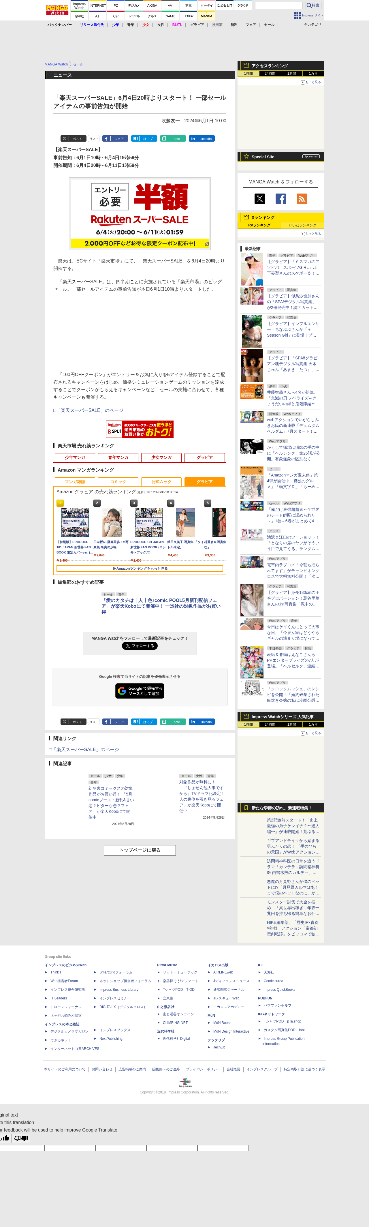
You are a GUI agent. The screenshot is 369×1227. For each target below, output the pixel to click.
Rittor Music (167, 965)
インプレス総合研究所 (67, 990)
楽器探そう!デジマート (180, 981)
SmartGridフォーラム (116, 972)
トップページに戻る (140, 850)
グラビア (205, 457)
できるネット (60, 1040)
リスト (94, 138)
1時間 (248, 74)
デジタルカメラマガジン (69, 1031)
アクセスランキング (270, 65)
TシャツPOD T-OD (179, 990)
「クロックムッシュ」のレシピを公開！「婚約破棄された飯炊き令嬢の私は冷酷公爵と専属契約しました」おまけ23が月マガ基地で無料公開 (293, 700)
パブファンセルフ (277, 1005)
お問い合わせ (102, 1069)
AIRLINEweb (223, 972)
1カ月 (313, 74)
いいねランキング (303, 225)
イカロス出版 (218, 965)
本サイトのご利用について (65, 1069)
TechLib (219, 1047)
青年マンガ (118, 457)
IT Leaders (58, 998)
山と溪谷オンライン (178, 1014)
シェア (119, 138)
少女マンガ (161, 457)
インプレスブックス (115, 1030)
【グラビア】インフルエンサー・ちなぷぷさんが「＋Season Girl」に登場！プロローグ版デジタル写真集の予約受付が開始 (293, 335)
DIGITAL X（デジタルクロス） (123, 1007)
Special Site (263, 157)
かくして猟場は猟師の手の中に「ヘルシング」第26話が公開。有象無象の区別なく (293, 453)
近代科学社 (165, 1031)
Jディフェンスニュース (231, 981)
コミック (118, 481)
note (177, 138)
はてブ (148, 138)
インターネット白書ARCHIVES (74, 1049)
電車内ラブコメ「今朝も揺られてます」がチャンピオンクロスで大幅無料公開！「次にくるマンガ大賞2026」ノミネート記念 (293, 576)
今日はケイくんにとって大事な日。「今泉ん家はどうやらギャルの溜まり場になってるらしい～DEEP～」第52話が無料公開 (293, 638)
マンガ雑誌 (75, 481)
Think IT (56, 972)
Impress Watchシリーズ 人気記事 (283, 716)
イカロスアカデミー (228, 1007)
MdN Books (222, 1023)
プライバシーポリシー (203, 1069)
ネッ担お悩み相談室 (66, 1016)
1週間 (291, 74)
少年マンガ (75, 457)
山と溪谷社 (165, 1007)
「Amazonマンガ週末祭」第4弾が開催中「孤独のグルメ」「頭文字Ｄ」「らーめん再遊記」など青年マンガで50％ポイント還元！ (293, 486)
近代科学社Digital (176, 1039)
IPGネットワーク (271, 1014)
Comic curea (273, 981)
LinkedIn (206, 138)
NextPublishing (111, 1039)
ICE (261, 965)
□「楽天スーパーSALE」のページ (88, 410)
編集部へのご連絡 (166, 1069)
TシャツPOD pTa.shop (282, 1021)
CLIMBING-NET (175, 1023)
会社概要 (233, 1069)
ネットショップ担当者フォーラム (125, 981)
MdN (211, 1016)
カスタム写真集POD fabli (284, 1030)
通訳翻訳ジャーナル (228, 990)
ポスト (77, 138)
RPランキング (259, 225)
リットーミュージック (180, 972)
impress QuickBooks (279, 990)
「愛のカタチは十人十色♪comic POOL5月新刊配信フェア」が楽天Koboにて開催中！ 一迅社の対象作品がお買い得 (161, 606)
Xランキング (263, 217)
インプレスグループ (262, 1069)
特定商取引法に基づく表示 (304, 1069)
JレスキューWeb (226, 998)
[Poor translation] (21, 1138)
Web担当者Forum (64, 981)
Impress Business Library (118, 990)
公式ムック (161, 481)
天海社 (269, 972)
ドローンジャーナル (66, 1007)
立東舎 (168, 998)
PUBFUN (265, 998)
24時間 (270, 74)
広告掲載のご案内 (132, 1069)
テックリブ (216, 1040)
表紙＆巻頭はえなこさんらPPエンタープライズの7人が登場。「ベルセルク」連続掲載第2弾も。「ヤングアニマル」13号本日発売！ (293, 666)
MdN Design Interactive (231, 1031)
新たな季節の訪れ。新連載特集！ (282, 808)
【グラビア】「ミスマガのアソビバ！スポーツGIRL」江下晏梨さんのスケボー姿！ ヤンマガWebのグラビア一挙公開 (293, 273)
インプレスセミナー (115, 998)
